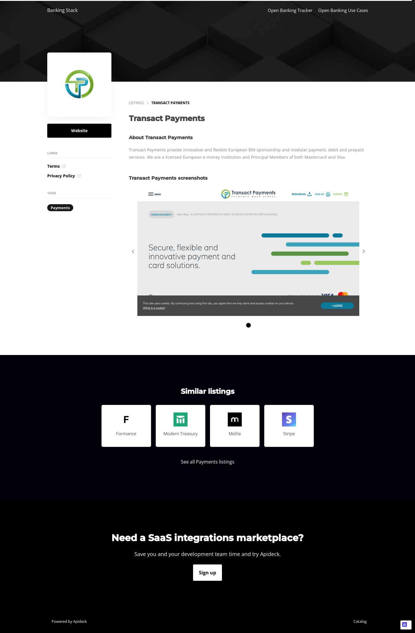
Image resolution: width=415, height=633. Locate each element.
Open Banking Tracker (290, 10)
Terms (56, 166)
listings (136, 102)
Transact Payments (170, 102)
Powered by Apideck (69, 621)
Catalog (360, 621)
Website (79, 130)
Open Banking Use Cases (343, 10)
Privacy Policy (64, 176)
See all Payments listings (207, 462)
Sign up (207, 572)
